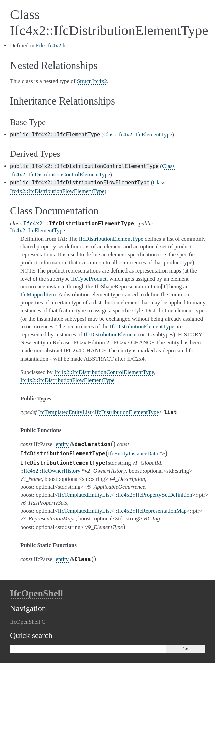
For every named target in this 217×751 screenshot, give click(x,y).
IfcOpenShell (36, 593)
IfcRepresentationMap (161, 511)
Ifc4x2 (32, 223)
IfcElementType (46, 230)
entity (62, 444)
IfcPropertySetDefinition (164, 495)
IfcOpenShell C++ (31, 622)
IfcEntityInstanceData (133, 453)
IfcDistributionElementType (127, 412)
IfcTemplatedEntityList (64, 412)
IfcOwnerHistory (60, 471)
